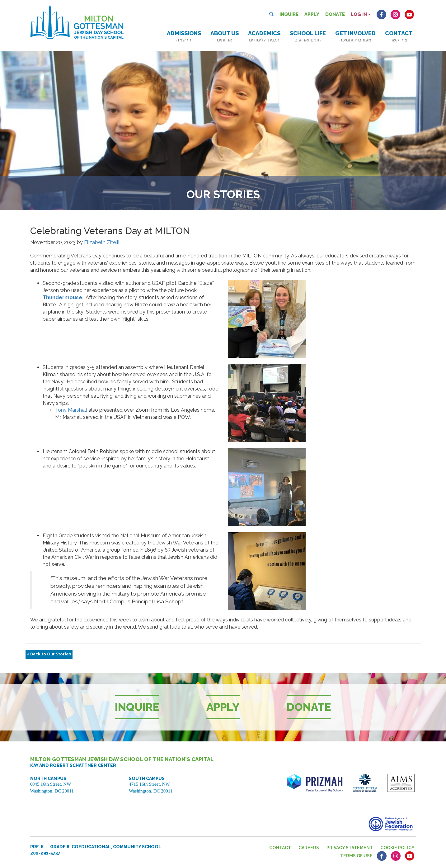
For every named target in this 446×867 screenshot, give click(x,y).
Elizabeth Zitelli (101, 242)
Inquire (288, 14)
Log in (361, 14)
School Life (308, 36)
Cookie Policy (397, 847)
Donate (335, 14)
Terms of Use (356, 855)
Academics (264, 36)
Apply (311, 14)
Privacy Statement (349, 847)
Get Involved (355, 36)
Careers (308, 847)
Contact (399, 36)
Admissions (184, 36)
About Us (224, 36)
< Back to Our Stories (49, 654)
